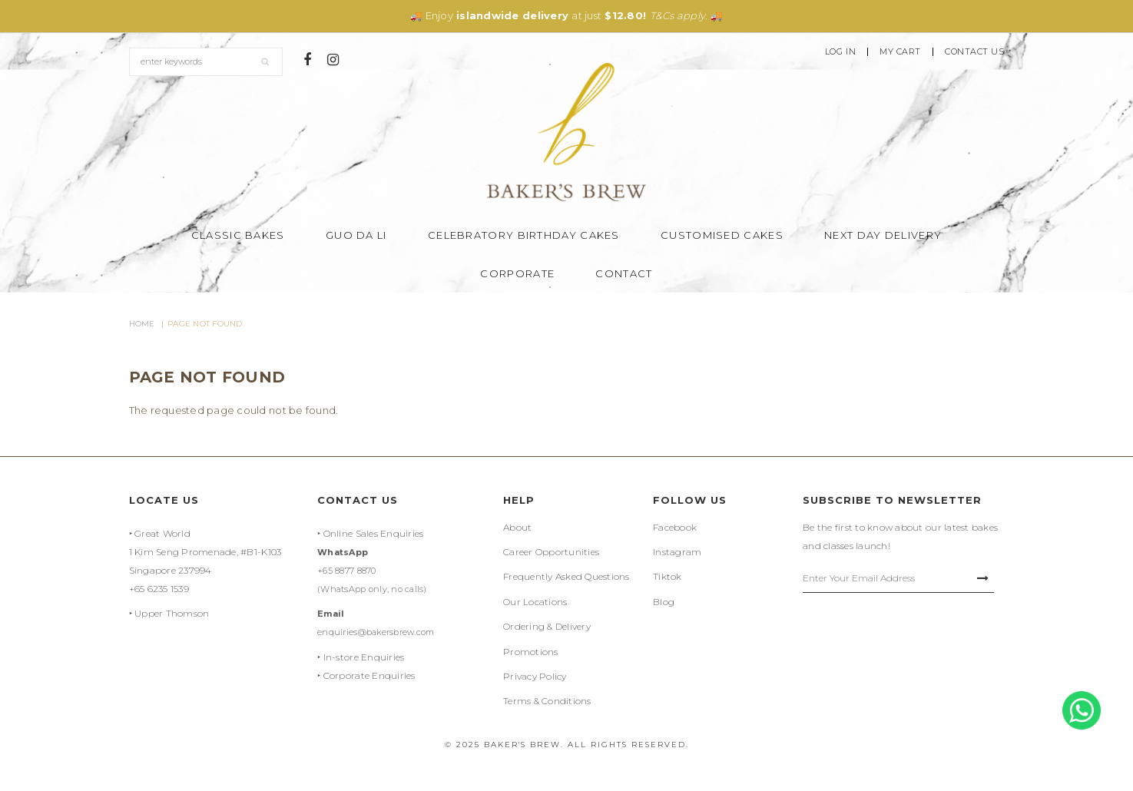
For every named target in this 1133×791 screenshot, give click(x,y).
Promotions (530, 651)
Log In (840, 52)
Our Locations (535, 601)
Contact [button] (623, 273)
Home (142, 324)
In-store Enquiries (364, 657)
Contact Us (975, 52)
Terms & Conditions (547, 701)
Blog (663, 601)
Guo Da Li (356, 235)
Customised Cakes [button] (722, 235)
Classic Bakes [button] (238, 235)
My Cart (900, 52)
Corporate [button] (517, 273)
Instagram (677, 552)
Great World (162, 533)
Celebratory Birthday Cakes (524, 235)
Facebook (675, 527)
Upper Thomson (171, 613)
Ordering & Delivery (547, 626)
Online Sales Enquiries (373, 533)
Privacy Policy (535, 676)
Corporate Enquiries (369, 675)
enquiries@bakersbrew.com (375, 632)
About (517, 527)
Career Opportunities (551, 552)
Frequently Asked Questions (566, 576)
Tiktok (667, 576)
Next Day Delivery (883, 235)
